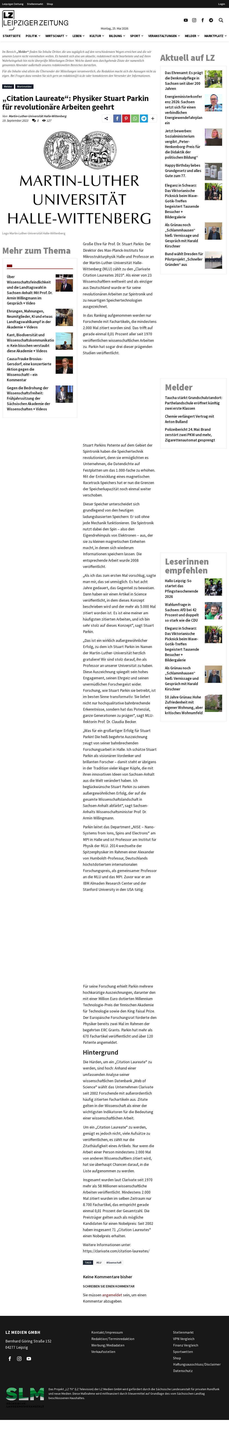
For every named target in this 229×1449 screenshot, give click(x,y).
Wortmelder (24, 86)
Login (221, 4)
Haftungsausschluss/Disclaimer (197, 1364)
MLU (98, 1262)
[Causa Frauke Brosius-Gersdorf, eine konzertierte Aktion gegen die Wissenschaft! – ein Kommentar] (30, 369)
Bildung (115, 36)
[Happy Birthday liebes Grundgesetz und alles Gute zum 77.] (184, 171)
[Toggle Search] (221, 20)
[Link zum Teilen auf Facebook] (117, 119)
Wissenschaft (113, 1262)
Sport (135, 36)
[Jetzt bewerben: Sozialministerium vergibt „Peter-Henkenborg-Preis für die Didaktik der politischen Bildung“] (184, 144)
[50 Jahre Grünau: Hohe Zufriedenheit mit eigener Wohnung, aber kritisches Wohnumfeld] (184, 705)
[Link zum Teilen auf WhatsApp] (135, 119)
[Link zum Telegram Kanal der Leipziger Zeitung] (211, 20)
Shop (50, 4)
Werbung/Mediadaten (107, 1345)
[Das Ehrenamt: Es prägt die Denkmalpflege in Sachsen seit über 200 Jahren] (184, 80)
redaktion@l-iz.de (74, 75)
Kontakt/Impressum (107, 1332)
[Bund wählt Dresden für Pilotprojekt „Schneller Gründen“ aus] (184, 260)
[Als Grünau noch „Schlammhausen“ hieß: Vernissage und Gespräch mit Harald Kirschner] (184, 235)
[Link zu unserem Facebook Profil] (202, 20)
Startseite (11, 36)
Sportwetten (183, 1351)
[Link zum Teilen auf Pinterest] (126, 119)
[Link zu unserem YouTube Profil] (186, 20)
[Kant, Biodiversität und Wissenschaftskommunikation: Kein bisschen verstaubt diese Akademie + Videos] (30, 343)
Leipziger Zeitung (12, 4)
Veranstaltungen (162, 36)
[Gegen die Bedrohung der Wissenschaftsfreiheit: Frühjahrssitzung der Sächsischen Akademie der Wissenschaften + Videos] (30, 398)
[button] (39, 35)
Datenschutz (183, 1370)
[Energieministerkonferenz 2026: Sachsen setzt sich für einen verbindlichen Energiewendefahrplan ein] (184, 110)
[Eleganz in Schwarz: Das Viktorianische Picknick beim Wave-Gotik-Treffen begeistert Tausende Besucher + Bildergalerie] (184, 201)
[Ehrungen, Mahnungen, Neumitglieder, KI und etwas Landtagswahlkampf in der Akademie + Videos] (30, 319)
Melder (190, 36)
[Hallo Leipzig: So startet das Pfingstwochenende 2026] (184, 588)
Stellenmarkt (35, 4)
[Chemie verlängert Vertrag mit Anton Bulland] (193, 419)
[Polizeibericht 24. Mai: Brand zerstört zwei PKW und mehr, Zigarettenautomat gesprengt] (193, 435)
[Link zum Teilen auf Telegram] (144, 119)
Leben (77, 36)
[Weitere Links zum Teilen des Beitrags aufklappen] (153, 119)
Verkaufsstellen (103, 1351)
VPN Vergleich (183, 1338)
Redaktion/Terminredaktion (112, 1338)
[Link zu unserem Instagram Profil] (194, 20)
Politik (31, 36)
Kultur (95, 36)
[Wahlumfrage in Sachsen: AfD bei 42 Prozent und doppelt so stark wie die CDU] (184, 612)
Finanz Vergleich (185, 1345)
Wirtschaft (54, 36)
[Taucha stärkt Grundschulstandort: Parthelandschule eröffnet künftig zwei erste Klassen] (193, 403)
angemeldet (112, 1295)
